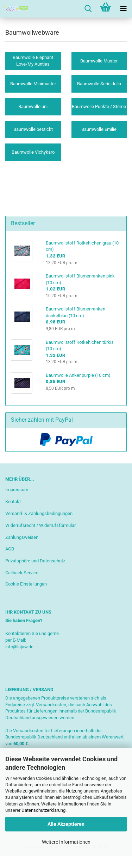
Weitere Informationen (66, 842)
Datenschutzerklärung (43, 810)
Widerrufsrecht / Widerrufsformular (40, 525)
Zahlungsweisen (21, 537)
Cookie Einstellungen (26, 584)
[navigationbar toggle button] (123, 9)
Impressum (16, 489)
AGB (9, 548)
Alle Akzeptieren (66, 824)
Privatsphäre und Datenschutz (35, 560)
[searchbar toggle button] (88, 9)
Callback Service (21, 572)
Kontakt (13, 501)
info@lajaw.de (19, 646)
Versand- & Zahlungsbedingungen (39, 513)
